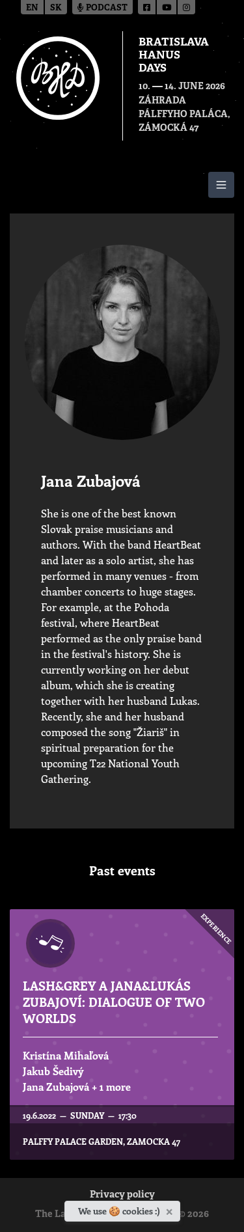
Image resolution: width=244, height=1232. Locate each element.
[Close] (171, 1209)
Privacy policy (122, 1195)
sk (56, 8)
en (32, 8)
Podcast (102, 8)
